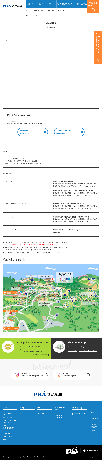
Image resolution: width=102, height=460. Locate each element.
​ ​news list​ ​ (93, 410)
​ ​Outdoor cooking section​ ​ (88, 350)
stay (5, 407)
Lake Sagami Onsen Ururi (79, 414)
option (92, 413)
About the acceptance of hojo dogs (94, 426)
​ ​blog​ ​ (92, 422)
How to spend (7, 439)
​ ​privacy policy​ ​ (21, 457)
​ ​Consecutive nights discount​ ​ (10, 421)
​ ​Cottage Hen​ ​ (84, 347)
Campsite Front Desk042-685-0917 (63, 132)
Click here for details (40, 355)
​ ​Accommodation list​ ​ (9, 414)
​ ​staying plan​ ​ (7, 418)
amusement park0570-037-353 (26, 132)
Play (22, 407)
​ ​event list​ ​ (94, 407)
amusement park (60, 408)
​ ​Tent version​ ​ (72, 350)
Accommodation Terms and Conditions (38, 457)
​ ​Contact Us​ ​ (61, 10)
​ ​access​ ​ (28, 10)
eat (39, 407)
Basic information (8, 426)
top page (5, 40)
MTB (21, 413)
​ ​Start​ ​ (70, 347)
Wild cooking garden (44, 413)
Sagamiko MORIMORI (58, 416)
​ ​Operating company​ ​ (9, 457)
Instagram (29, 15)
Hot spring (77, 407)
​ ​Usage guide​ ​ (7, 434)
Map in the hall (8, 436)
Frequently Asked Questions (44, 10)
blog (40, 15)
